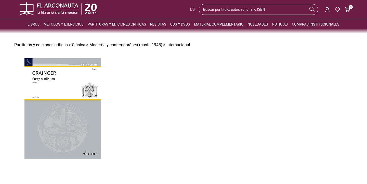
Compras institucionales (315, 24)
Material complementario (218, 24)
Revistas (158, 24)
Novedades (257, 24)
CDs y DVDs (180, 24)
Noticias (280, 24)
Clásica (78, 44)
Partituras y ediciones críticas (117, 24)
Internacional (178, 44)
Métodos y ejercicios (64, 24)
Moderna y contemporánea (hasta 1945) (125, 44)
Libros (34, 24)
